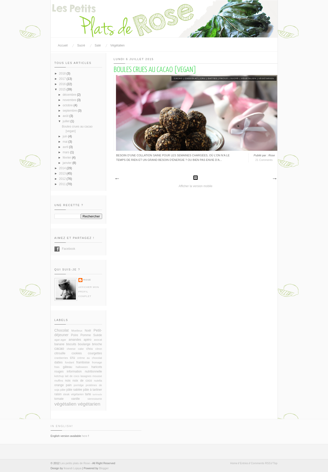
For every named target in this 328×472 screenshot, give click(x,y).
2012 (63, 179)
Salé (98, 45)
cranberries (61, 357)
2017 (63, 79)
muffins (58, 380)
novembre (70, 100)
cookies (77, 353)
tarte (88, 394)
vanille (75, 399)
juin (65, 136)
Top (275, 463)
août (66, 116)
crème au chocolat (89, 357)
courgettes (95, 353)
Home (233, 463)
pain (69, 385)
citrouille (60, 353)
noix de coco (82, 380)
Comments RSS (261, 463)
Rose (87, 280)
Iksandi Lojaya (72, 468)
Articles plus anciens (274, 179)
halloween (82, 366)
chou (89, 349)
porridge (79, 385)
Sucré (81, 45)
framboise (83, 362)
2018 (63, 73)
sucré (234, 78)
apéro (88, 339)
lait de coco (72, 376)
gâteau (67, 367)
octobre (68, 105)
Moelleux (76, 330)
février (67, 157)
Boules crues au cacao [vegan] (155, 69)
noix (68, 380)
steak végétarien (73, 394)
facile (224, 78)
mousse (97, 376)
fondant (69, 362)
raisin (58, 394)
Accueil (63, 45)
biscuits (71, 344)
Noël (88, 330)
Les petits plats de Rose (75, 463)
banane (59, 344)
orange (59, 385)
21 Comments (264, 159)
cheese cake (75, 348)
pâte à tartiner (92, 389)
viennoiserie (94, 398)
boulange (84, 344)
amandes (75, 339)
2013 (63, 173)
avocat (98, 339)
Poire (74, 335)
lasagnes (85, 376)
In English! (62, 426)
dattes (212, 78)
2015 (63, 89)
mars (66, 152)
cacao (178, 78)
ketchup (59, 376)
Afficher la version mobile (196, 186)
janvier (67, 163)
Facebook (56, 249)
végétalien (248, 78)
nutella (98, 380)
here (84, 435)
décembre (70, 94)
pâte (63, 389)
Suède (97, 335)
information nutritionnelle (84, 371)
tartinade (97, 394)
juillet (66, 121)
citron (98, 348)
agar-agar (60, 339)
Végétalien (117, 45)
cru (202, 78)
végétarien (266, 78)
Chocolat (191, 78)
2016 (63, 84)
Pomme (85, 335)
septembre (70, 110)
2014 (63, 168)
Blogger (104, 468)
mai (65, 141)
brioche (97, 344)
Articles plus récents (117, 179)
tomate (59, 399)
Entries (244, 463)
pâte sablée (74, 389)
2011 (63, 184)
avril (66, 147)
